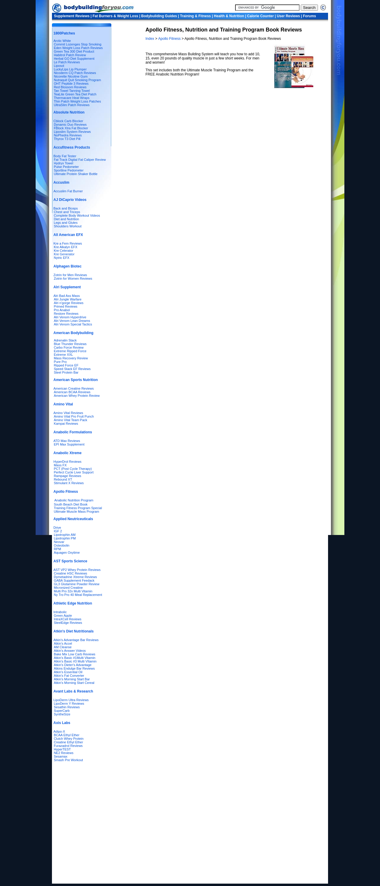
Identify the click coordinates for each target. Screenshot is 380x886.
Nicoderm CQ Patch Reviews (75, 73)
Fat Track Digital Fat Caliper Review (80, 159)
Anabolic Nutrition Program (73, 500)
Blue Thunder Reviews (70, 344)
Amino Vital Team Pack (70, 420)
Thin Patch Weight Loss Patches (77, 101)
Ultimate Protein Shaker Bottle (75, 174)
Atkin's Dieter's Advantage (72, 665)
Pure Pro (60, 361)
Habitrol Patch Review (70, 55)
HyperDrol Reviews (67, 461)
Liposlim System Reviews (72, 131)
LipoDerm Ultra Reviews (71, 700)
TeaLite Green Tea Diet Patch (75, 94)
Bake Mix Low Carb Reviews (74, 654)
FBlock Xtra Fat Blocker (71, 128)
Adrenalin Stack (65, 340)
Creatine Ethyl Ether (68, 742)
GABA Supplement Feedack (74, 580)
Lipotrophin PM (65, 538)
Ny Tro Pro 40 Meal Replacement (78, 595)
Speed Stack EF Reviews (72, 369)
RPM (57, 549)
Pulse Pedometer (66, 167)
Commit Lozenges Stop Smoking (77, 44)
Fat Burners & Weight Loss (115, 16)
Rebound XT (63, 479)
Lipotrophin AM (64, 534)
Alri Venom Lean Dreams (72, 320)
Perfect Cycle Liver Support (74, 472)
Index (150, 39)
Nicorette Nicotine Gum (71, 76)
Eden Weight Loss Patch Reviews (78, 48)
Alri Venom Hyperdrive (70, 317)
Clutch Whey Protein (68, 738)
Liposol (59, 65)
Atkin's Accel (63, 643)
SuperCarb (61, 710)
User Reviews (288, 16)
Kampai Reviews (66, 423)
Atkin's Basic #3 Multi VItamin (75, 661)
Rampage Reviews (67, 476)
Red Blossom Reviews (70, 87)
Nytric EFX (61, 257)
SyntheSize (62, 714)
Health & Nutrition (229, 16)
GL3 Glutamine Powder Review (76, 584)
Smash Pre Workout (68, 760)
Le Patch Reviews (67, 62)
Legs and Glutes (65, 222)
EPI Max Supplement (69, 444)
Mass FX (60, 465)
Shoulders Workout (67, 226)
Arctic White (62, 41)
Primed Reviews (65, 306)
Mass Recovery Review (71, 358)
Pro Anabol (62, 310)
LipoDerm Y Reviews (69, 703)
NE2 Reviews (63, 753)
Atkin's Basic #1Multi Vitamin (74, 658)
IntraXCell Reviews (67, 619)
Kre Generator (64, 254)
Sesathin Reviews (67, 707)
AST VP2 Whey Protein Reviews (77, 570)
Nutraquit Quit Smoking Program (77, 80)
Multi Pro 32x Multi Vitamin (73, 591)
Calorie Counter (260, 16)
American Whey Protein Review (77, 395)
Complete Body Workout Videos (77, 215)
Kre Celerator (63, 250)
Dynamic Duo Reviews (70, 124)
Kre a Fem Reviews (67, 243)
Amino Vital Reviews (68, 413)
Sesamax (60, 756)
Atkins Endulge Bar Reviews (74, 668)
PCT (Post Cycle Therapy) (73, 468)
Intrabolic (60, 612)
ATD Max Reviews (66, 441)
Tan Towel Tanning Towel (72, 90)
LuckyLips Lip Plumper (70, 69)
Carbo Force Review (68, 347)
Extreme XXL (63, 354)
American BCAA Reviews (72, 392)
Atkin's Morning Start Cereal (74, 682)
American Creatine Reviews (73, 388)
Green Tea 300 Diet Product (74, 51)
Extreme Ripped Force (70, 351)
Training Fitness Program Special (78, 508)
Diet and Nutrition (66, 219)
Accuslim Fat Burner (68, 191)
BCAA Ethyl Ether (66, 735)
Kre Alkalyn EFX (65, 247)
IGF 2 (58, 531)
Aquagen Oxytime (67, 552)
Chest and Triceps (67, 212)
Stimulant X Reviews (69, 483)
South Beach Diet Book (71, 504)
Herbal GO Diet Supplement (74, 58)
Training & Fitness (195, 16)
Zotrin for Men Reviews (70, 275)
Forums (309, 16)
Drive (57, 527)
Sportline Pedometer (68, 170)
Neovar (59, 542)
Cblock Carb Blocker (68, 121)
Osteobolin (61, 545)
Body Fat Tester (64, 156)
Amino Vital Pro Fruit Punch (74, 416)
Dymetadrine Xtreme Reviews (75, 577)
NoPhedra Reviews (68, 135)
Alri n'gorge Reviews (68, 303)
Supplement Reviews (72, 16)
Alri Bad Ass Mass (66, 296)
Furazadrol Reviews (68, 745)
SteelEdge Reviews (68, 622)
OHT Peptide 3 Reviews (71, 83)
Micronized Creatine (68, 587)
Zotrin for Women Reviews (73, 278)
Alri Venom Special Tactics (73, 324)
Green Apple (63, 615)
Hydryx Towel (63, 163)
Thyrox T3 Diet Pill (67, 139)
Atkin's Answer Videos (70, 650)
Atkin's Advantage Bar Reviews (76, 640)
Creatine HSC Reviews (70, 573)
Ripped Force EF (66, 365)
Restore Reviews (66, 313)
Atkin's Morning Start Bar (72, 679)
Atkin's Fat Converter (69, 675)
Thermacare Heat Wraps (71, 98)
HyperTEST (62, 749)
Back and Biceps (65, 208)
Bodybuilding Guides (159, 16)
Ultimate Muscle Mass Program (76, 511)
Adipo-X (59, 731)
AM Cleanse (63, 647)
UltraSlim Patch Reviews (71, 105)
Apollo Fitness (169, 39)
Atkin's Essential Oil (68, 672)
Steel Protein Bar (66, 372)
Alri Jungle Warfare (67, 299)
